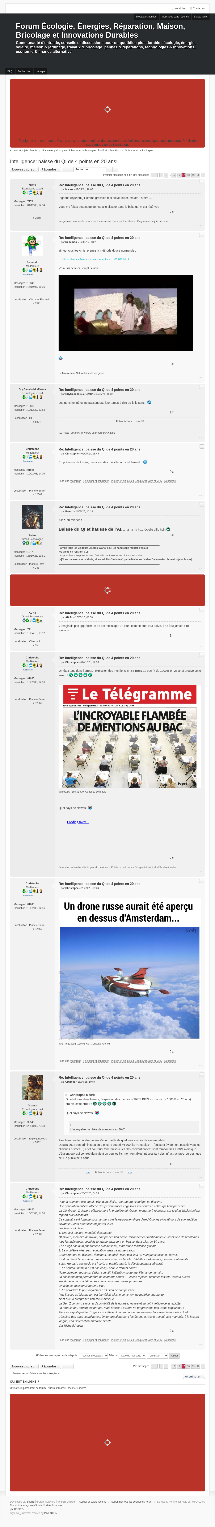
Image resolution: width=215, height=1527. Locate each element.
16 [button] (178, 175)
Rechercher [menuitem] (24, 71)
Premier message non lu (117, 174)
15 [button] (173, 175)
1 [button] (166, 175)
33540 (30, 1122)
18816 (30, 406)
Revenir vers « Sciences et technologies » (36, 1373)
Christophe (32, 449)
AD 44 (32, 612)
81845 (30, 469)
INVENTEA (50, 1513)
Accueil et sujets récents (92, 1501)
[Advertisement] (107, 109)
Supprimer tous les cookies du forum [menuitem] (131, 1501)
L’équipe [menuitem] (40, 71)
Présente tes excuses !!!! (130, 421)
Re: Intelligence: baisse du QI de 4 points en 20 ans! (100, 185)
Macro (32, 184)
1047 (30, 551)
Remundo (32, 262)
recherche (75, 481)
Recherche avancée (115, 169)
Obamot (32, 1105)
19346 (30, 283)
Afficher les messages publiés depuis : (71, 1356)
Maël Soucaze (54, 1505)
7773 (30, 201)
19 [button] (193, 175)
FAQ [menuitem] (10, 71)
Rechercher (109, 169)
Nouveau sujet (23, 169)
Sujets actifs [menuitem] (201, 16)
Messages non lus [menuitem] (146, 16)
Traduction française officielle (26, 1505)
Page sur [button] (154, 175)
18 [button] (188, 175)
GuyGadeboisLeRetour (32, 389)
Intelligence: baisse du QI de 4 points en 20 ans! (64, 161)
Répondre (49, 169)
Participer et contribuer (96, 481)
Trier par (127, 1356)
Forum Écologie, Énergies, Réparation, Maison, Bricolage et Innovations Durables (100, 30)
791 (29, 629)
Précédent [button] (161, 175)
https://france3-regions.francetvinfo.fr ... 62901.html (95, 259)
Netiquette (170, 481)
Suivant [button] (203, 175)
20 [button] (198, 175)
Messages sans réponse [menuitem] (175, 16)
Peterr (32, 535)
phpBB (31, 1501)
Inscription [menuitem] (180, 8)
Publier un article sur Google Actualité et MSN (136, 481)
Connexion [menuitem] (199, 8)
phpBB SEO (17, 1509)
